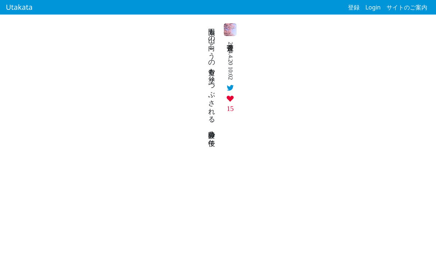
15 (230, 108)
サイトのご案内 (407, 7)
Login (373, 7)
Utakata (19, 7)
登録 (354, 7)
